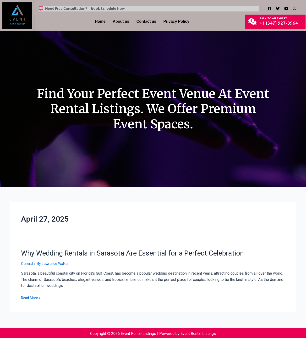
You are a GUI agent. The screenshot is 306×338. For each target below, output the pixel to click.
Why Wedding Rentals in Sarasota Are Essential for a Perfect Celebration (119, 252)
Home (100, 21)
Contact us (146, 21)
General (27, 262)
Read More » (31, 296)
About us (121, 21)
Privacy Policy (176, 21)
